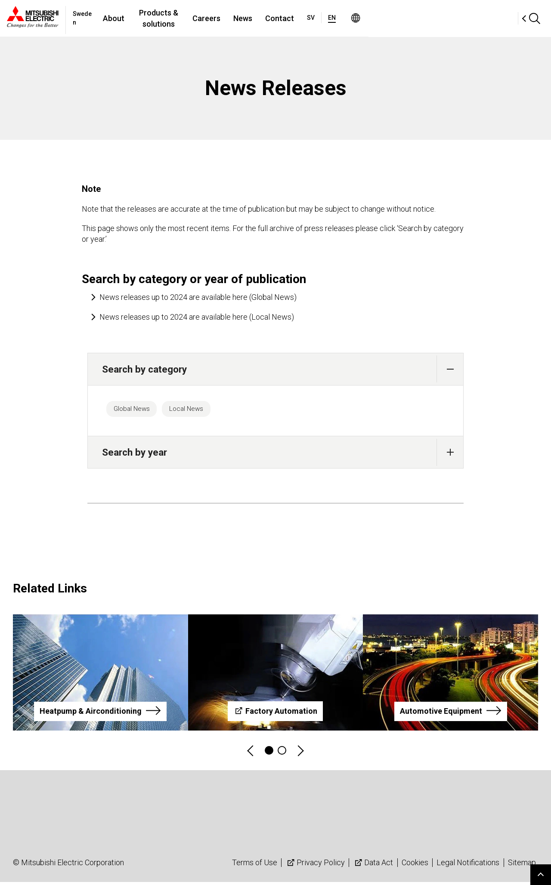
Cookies (415, 865)
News (333, 18)
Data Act (373, 865)
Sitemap (522, 865)
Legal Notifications (467, 865)
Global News (136, 410)
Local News (199, 410)
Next (300, 753)
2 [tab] (282, 753)
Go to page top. (540, 874)
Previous (251, 753)
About (173, 18)
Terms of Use (254, 865)
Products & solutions (233, 18)
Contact (370, 18)
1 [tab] (269, 753)
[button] (450, 368)
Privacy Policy (315, 865)
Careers (297, 18)
